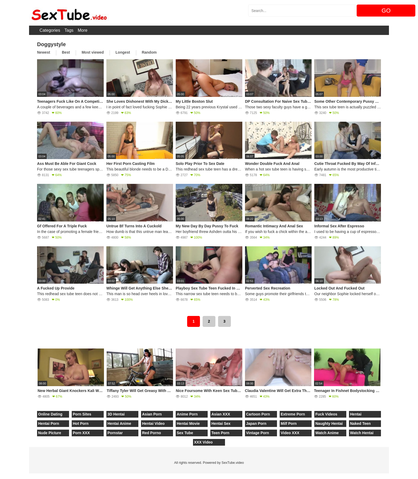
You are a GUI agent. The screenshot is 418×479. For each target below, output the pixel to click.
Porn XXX (81, 433)
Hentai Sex (221, 423)
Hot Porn (81, 423)
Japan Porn (256, 423)
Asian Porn (152, 414)
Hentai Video (153, 423)
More (82, 30)
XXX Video (203, 442)
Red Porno (151, 433)
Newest (43, 52)
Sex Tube (185, 433)
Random (149, 52)
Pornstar (115, 433)
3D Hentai (116, 414)
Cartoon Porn (258, 414)
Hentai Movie (188, 423)
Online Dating (50, 414)
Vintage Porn (257, 433)
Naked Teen (360, 423)
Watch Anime (327, 433)
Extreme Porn (293, 414)
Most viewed (93, 52)
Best (66, 52)
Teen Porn (220, 433)
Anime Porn (187, 414)
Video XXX (290, 433)
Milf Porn (289, 423)
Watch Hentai (361, 433)
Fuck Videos (326, 414)
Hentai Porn (48, 423)
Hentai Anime (119, 423)
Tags (69, 30)
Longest (122, 52)
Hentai (355, 414)
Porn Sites (82, 414)
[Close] (0, 476)
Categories (49, 30)
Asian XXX (220, 414)
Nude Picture (49, 433)
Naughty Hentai (329, 423)
